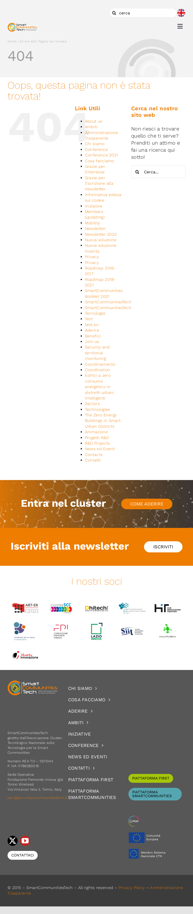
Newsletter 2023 (101, 234)
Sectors (92, 403)
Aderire (92, 330)
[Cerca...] (158, 172)
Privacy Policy (131, 887)
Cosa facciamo (99, 160)
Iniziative (93, 206)
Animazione (96, 431)
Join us (92, 341)
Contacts (94, 454)
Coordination (97, 369)
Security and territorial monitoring (97, 353)
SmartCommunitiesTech (108, 302)
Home (12, 41)
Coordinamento (100, 364)
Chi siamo (95, 143)
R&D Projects (97, 443)
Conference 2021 (101, 155)
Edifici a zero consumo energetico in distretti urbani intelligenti (99, 386)
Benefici (93, 336)
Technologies (97, 409)
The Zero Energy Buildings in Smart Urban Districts (103, 421)
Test (89, 318)
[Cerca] (114, 13)
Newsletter (95, 228)
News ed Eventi (100, 448)
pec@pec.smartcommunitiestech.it (38, 798)
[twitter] (13, 841)
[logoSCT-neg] (33, 683)
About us (93, 121)
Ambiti (91, 126)
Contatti (93, 460)
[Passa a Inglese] (181, 13)
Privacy (92, 256)
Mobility (92, 223)
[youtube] (25, 841)
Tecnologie (95, 313)
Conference (96, 149)
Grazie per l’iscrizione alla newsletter (99, 183)
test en (92, 324)
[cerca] (143, 13)
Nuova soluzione (101, 239)
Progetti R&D (97, 437)
